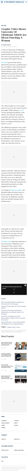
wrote (22, 110)
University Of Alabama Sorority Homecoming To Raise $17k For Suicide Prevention (13, 318)
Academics (4, 420)
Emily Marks (7, 45)
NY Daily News (6, 242)
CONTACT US (17, 439)
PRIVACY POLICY (5, 450)
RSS (2, 461)
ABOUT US (3, 439)
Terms (24, 468)
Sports (16, 423)
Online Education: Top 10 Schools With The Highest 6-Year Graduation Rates (13, 323)
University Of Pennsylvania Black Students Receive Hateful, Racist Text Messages (12, 312)
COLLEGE (16, 425)
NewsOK (4, 62)
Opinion (3, 427)
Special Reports (5, 423)
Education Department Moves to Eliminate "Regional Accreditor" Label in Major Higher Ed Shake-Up (7, 377)
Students (16, 420)
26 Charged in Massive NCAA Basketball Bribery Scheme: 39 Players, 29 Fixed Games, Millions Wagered (6, 355)
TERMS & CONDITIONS (19, 450)
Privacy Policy (16, 470)
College (3, 25)
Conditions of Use (7, 470)
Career (3, 425)
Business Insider (16, 190)
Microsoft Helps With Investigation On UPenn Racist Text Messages (12, 303)
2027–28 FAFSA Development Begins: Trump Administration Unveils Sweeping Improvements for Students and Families (7, 366)
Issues (18, 327)
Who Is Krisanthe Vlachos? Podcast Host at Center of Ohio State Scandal (6, 344)
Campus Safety (11, 327)
